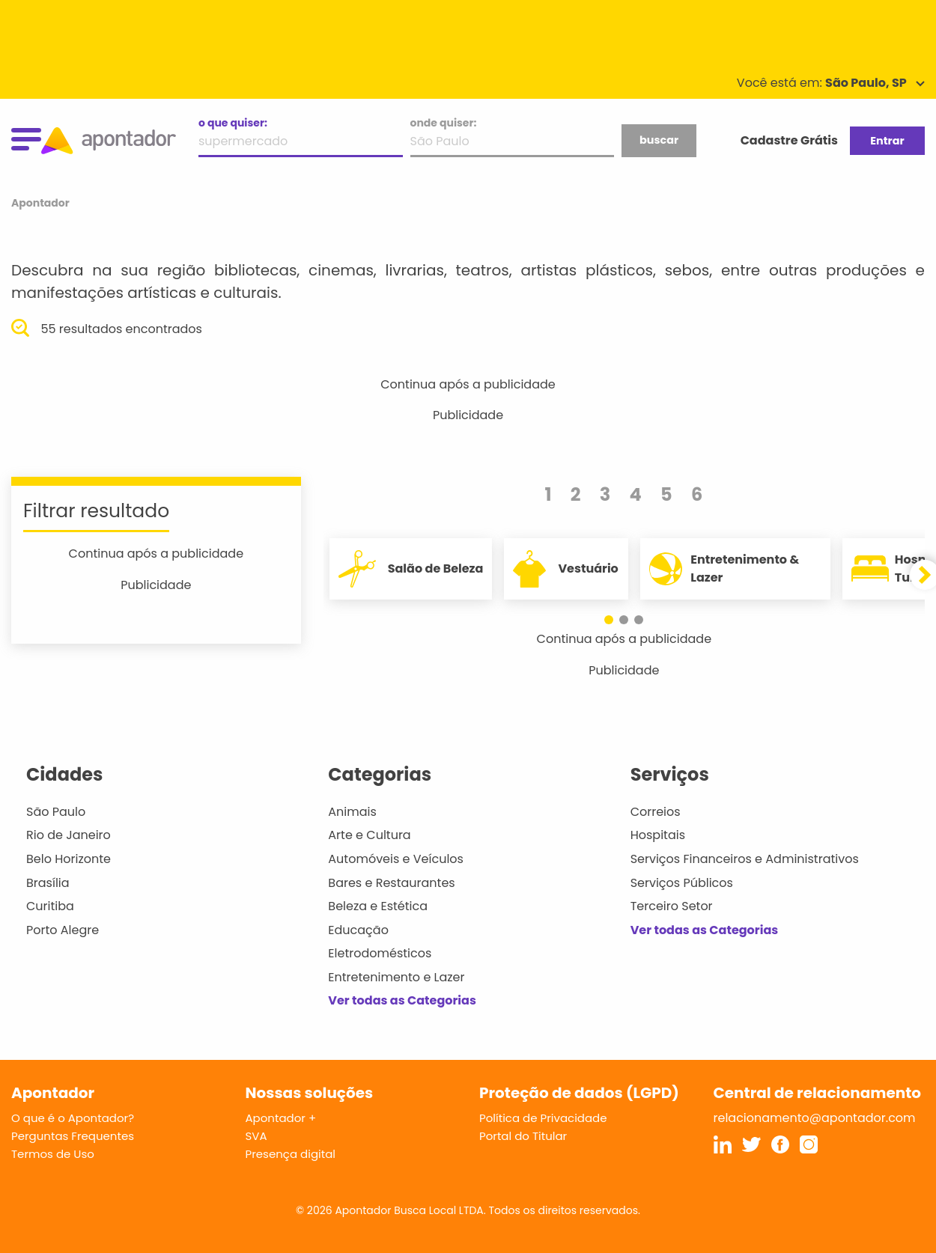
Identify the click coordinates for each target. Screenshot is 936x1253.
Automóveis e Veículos (396, 859)
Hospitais (657, 835)
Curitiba (50, 906)
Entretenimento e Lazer (396, 977)
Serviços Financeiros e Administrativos (744, 859)
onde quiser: (443, 123)
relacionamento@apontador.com (815, 1118)
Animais (352, 811)
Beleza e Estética (378, 906)
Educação (358, 930)
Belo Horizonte (68, 859)
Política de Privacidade (543, 1118)
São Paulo (55, 811)
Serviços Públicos (681, 882)
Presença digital (291, 1154)
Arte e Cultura (369, 835)
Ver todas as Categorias (402, 1000)
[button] (608, 619)
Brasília (48, 882)
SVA (256, 1136)
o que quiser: (232, 123)
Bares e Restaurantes (391, 882)
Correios (655, 811)
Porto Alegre (62, 930)
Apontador (40, 202)
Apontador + (281, 1118)
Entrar (887, 140)
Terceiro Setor (671, 906)
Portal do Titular (523, 1136)
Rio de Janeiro (68, 835)
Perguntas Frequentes (72, 1136)
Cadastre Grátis (789, 140)
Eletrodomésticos (379, 953)
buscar (658, 139)
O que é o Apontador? (72, 1118)
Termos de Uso (52, 1154)
